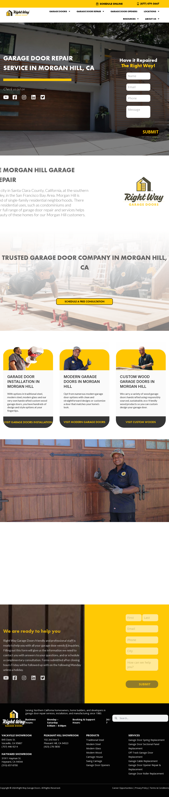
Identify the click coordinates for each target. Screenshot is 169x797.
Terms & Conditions (159, 788)
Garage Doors (59, 11)
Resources (131, 19)
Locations (151, 11)
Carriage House (94, 756)
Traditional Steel (95, 739)
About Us (152, 19)
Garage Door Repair (90, 11)
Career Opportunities (122, 788)
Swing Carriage (94, 761)
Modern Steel (93, 744)
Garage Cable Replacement (143, 761)
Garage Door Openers (124, 11)
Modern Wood (94, 752)
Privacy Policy (141, 788)
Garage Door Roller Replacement (146, 773)
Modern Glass (93, 748)
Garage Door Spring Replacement (146, 739)
